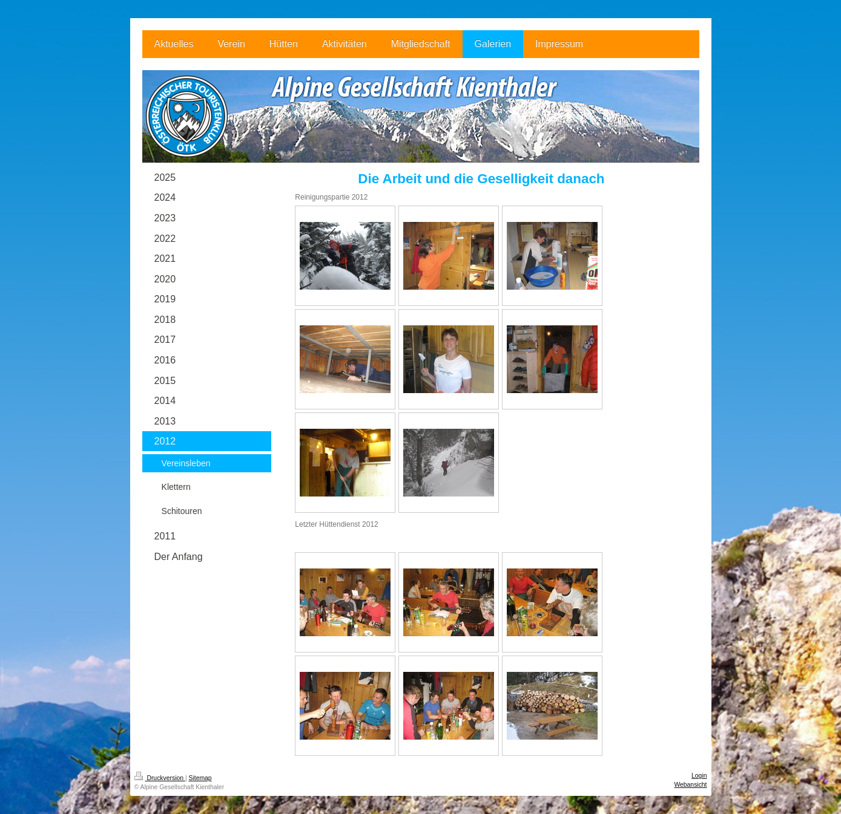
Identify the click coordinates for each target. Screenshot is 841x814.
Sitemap (200, 778)
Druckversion (159, 778)
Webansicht (690, 784)
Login (699, 775)
